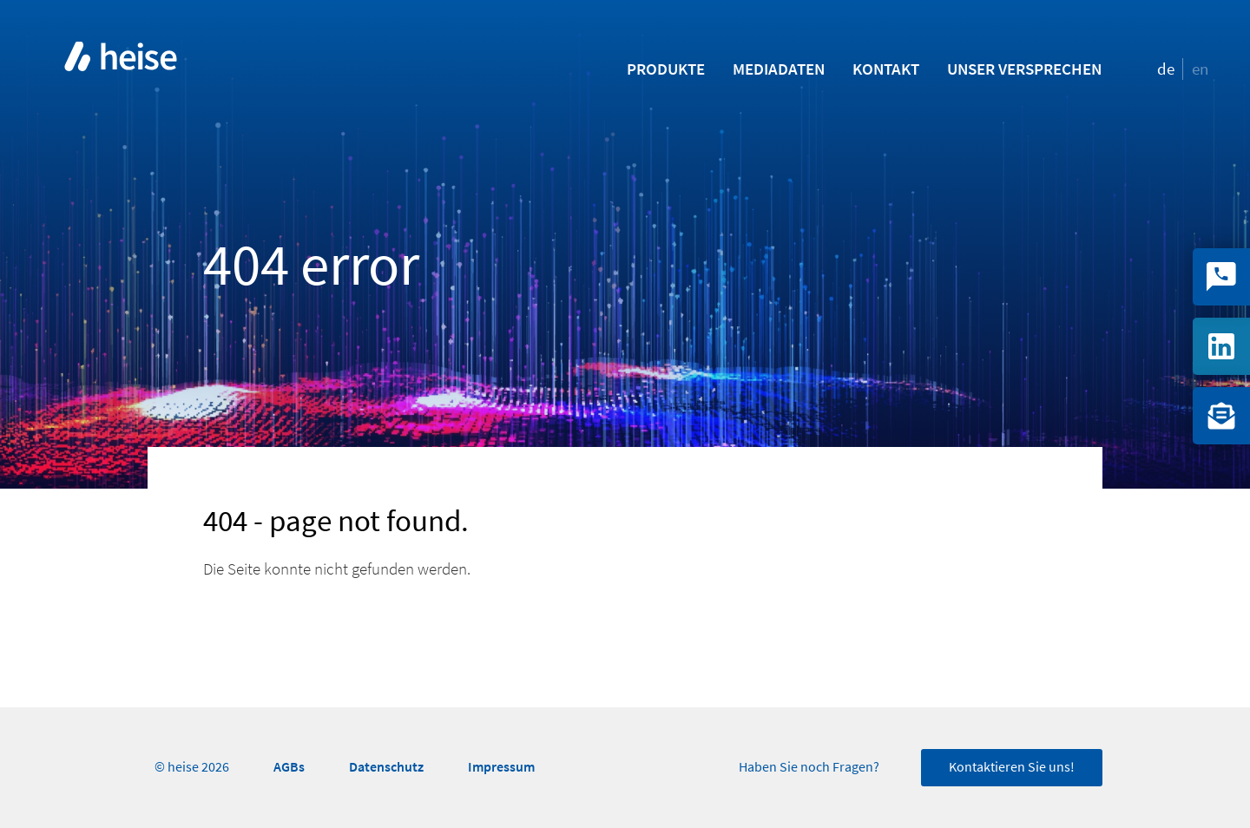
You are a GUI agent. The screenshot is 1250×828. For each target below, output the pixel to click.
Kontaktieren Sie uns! (1012, 767)
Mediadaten (779, 69)
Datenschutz (386, 767)
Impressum (501, 767)
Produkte (666, 69)
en (1200, 69)
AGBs (289, 767)
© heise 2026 (192, 767)
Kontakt (885, 69)
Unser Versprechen (1024, 69)
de (1165, 69)
